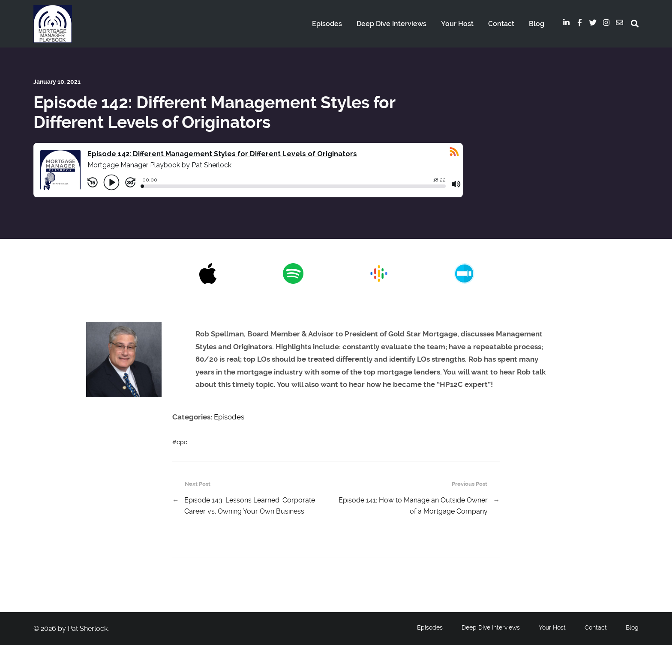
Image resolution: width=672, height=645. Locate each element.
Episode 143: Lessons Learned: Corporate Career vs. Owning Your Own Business (249, 505)
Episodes (327, 24)
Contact (501, 24)
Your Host (457, 24)
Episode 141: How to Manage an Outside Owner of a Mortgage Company (413, 505)
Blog (536, 24)
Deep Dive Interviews (391, 24)
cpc (182, 442)
